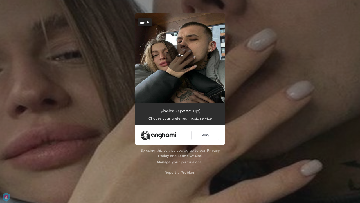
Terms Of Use (189, 156)
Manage (164, 162)
